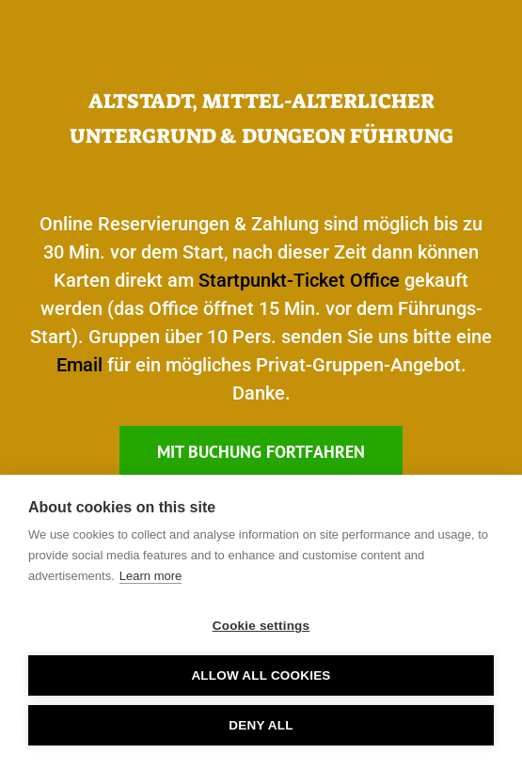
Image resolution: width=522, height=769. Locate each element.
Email (79, 364)
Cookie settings (261, 626)
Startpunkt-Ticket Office (299, 280)
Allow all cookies (260, 675)
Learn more (150, 576)
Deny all (261, 725)
